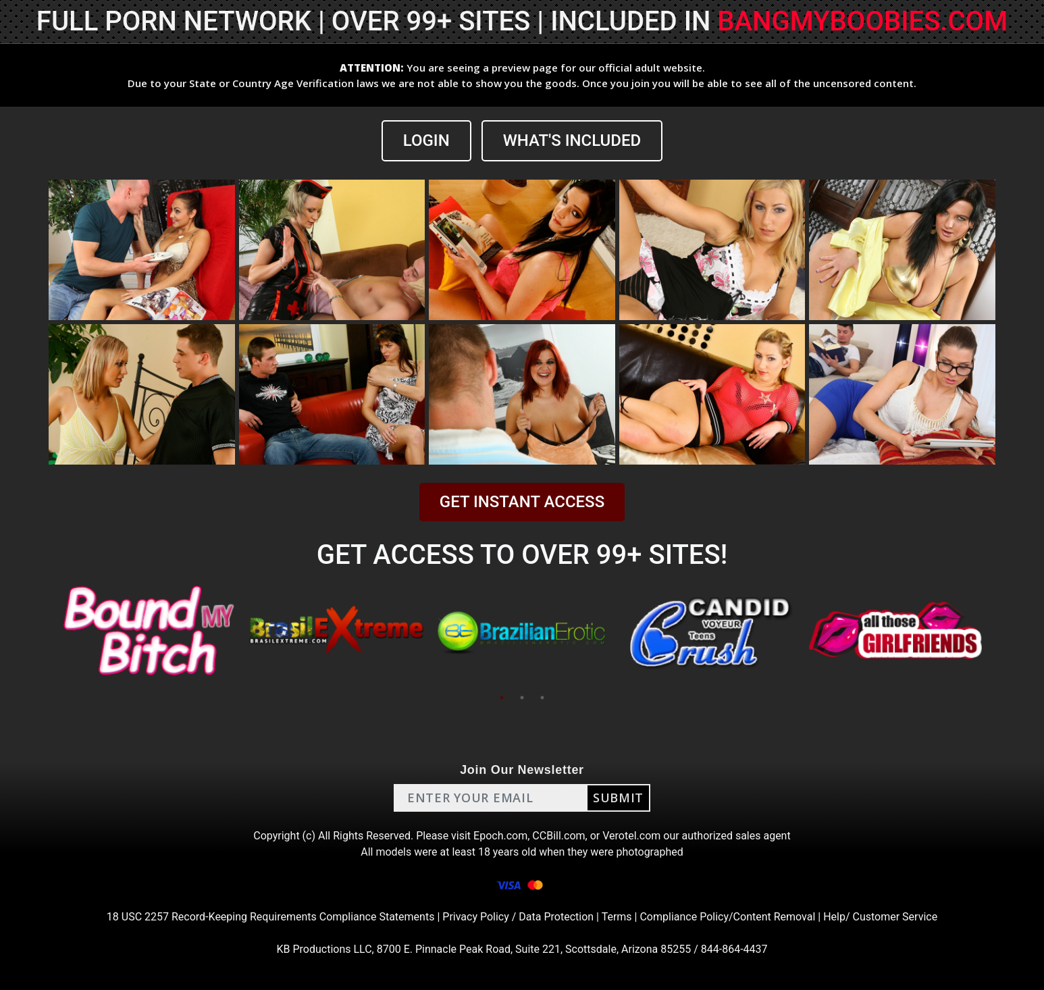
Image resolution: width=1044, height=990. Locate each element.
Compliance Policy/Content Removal (727, 916)
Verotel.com (631, 835)
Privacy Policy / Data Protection (518, 916)
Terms (617, 916)
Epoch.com (500, 835)
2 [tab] (522, 697)
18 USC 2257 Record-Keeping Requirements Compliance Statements (271, 916)
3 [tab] (542, 697)
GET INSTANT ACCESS (522, 501)
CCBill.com (558, 835)
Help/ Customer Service (880, 916)
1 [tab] (501, 697)
